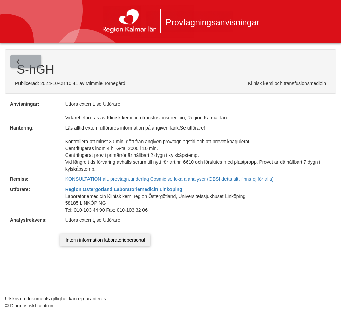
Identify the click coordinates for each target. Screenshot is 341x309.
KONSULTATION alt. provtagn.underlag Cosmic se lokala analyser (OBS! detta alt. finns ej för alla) (169, 179)
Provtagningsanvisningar (212, 22)
